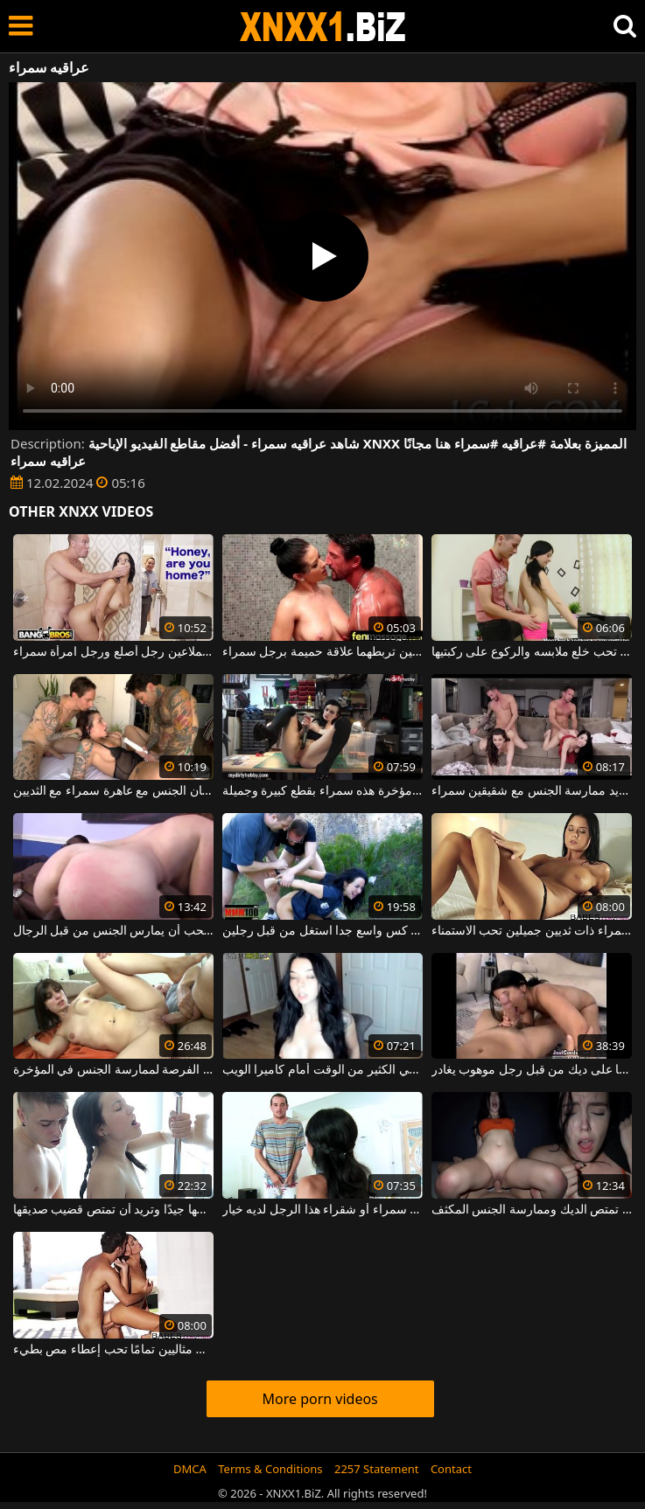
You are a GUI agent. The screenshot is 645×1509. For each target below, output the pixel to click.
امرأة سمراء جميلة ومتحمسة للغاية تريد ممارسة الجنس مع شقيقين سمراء (531, 791)
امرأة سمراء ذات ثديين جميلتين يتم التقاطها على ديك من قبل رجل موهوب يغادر (531, 1070)
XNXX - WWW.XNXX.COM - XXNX (323, 26)
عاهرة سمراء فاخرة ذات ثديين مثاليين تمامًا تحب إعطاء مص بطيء (113, 1350)
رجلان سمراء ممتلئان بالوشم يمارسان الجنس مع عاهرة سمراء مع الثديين (113, 791)
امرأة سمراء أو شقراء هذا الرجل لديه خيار (322, 1210)
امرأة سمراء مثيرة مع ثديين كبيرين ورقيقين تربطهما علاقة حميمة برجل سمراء (322, 652)
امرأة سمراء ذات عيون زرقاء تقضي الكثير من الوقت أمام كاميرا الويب (322, 1070)
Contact (451, 1469)
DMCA (190, 1469)
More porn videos (319, 1398)
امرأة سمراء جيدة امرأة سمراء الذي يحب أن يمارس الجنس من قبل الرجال (113, 931)
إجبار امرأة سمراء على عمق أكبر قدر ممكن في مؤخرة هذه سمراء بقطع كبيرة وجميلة (322, 791)
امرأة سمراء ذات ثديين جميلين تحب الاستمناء (531, 931)
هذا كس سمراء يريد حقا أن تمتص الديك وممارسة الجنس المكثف (531, 1210)
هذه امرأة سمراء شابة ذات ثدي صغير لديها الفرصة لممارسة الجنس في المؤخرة (113, 1070)
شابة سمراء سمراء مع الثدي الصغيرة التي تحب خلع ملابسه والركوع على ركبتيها (531, 652)
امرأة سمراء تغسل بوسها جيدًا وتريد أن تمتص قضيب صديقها (113, 1210)
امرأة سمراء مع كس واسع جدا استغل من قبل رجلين (322, 931)
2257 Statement (376, 1469)
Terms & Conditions (270, 1469)
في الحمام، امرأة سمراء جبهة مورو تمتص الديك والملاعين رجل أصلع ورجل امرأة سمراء (113, 652)
